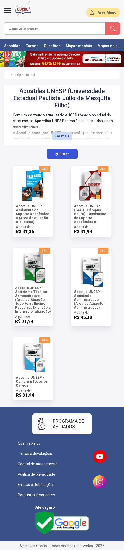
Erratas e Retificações (36, 485)
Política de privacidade (36, 474)
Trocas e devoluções (35, 454)
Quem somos (29, 443)
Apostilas (12, 46)
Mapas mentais (79, 46)
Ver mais (62, 136)
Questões (52, 46)
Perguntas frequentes (36, 495)
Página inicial (25, 75)
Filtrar (62, 154)
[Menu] (7, 13)
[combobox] (53, 28)
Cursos (32, 46)
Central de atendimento (37, 464)
